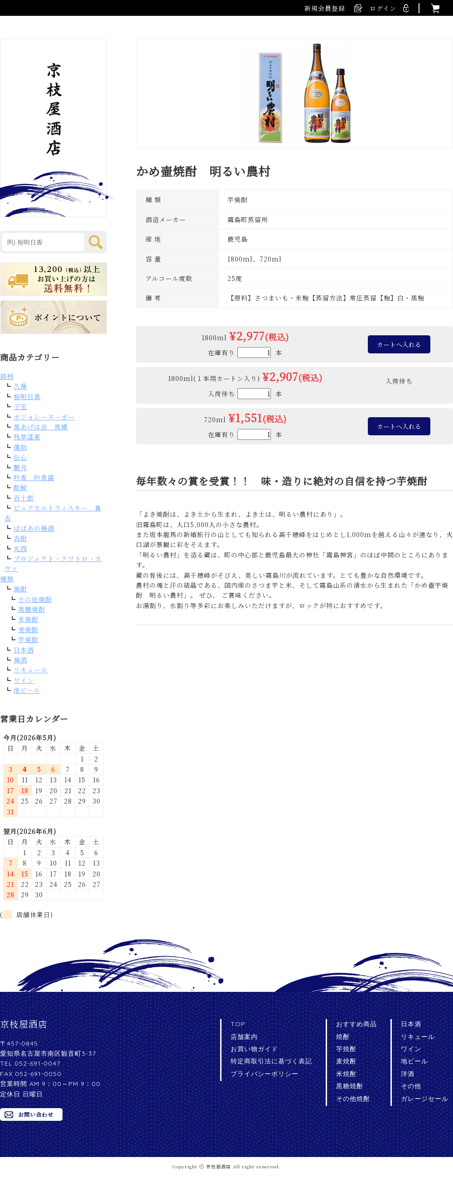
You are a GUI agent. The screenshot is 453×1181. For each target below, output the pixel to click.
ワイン (24, 680)
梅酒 (20, 659)
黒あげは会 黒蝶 (41, 426)
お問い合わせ (35, 1114)
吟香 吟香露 (34, 477)
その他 (411, 1086)
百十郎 (24, 497)
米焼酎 (28, 619)
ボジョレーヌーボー (44, 416)
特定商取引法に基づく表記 (271, 1061)
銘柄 (7, 376)
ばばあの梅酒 (34, 528)
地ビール (27, 690)
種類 (7, 578)
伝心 (20, 457)
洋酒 (407, 1074)
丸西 (20, 548)
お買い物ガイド (254, 1049)
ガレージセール (424, 1099)
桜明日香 (27, 396)
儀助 (20, 447)
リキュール (31, 669)
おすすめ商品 (356, 1024)
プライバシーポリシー (265, 1074)
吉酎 (20, 538)
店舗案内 (244, 1037)
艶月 (20, 467)
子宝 (20, 406)
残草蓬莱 (27, 436)
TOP (238, 1024)
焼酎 (20, 588)
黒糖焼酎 (31, 609)
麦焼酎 (28, 629)
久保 (20, 385)
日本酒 (24, 649)
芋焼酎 (28, 639)
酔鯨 (20, 487)
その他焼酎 (35, 599)
